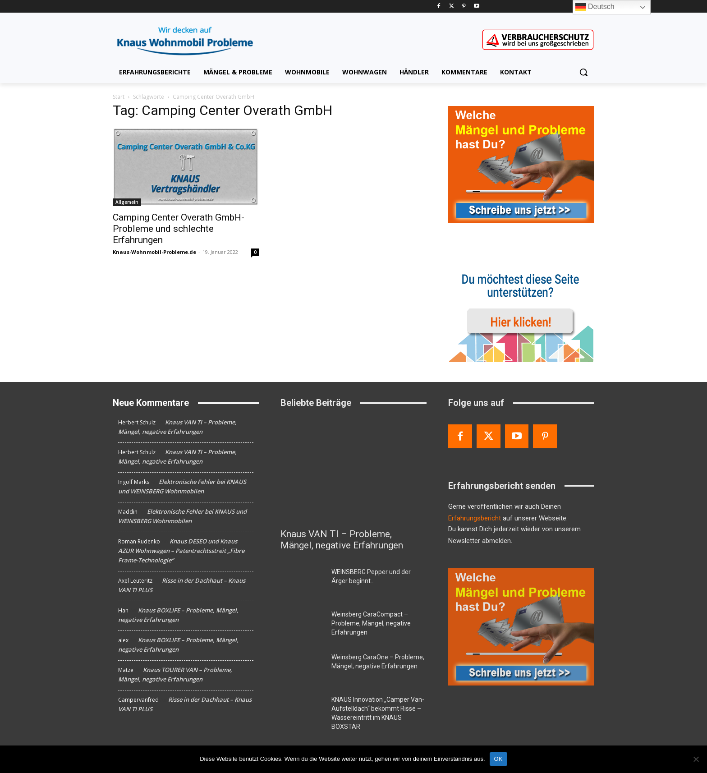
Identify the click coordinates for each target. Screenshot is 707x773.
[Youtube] (476, 6)
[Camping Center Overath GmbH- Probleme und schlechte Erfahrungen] (186, 167)
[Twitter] (451, 6)
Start (118, 97)
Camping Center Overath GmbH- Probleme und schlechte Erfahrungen (178, 228)
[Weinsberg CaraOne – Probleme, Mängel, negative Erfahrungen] (302, 668)
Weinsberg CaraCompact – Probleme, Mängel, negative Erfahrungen (371, 623)
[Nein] (695, 759)
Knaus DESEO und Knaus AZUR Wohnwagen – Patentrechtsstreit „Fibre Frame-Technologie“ (181, 550)
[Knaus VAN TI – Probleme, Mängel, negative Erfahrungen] (353, 470)
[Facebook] (439, 6)
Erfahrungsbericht (474, 518)
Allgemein (126, 202)
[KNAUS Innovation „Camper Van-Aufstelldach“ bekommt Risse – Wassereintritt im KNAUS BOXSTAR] (302, 710)
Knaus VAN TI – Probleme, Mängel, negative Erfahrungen (341, 540)
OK (498, 758)
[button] (583, 72)
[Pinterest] (464, 6)
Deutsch (595, 7)
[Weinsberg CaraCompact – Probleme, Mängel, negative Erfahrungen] (302, 625)
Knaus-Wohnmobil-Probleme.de (154, 251)
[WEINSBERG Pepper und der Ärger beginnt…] (302, 582)
